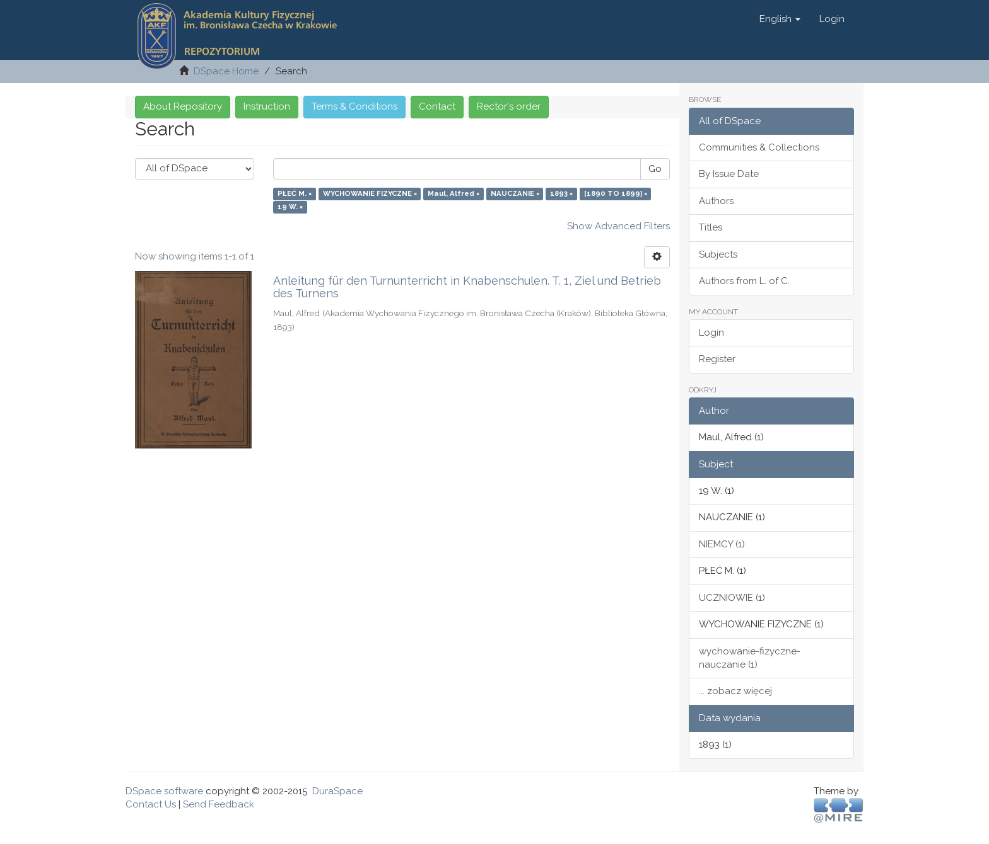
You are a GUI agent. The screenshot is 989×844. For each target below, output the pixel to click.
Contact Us (151, 804)
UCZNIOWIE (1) (732, 597)
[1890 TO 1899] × (615, 193)
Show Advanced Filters (618, 226)
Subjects (718, 254)
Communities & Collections (759, 147)
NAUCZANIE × (515, 193)
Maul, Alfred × (453, 193)
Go (655, 168)
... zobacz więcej (735, 691)
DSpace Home (226, 71)
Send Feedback (218, 804)
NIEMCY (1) (722, 544)
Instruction (266, 106)
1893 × (561, 193)
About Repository (182, 106)
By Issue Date (729, 174)
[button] (780, 19)
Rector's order (509, 106)
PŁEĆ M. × (295, 193)
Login (711, 332)
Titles (710, 227)
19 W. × (290, 207)
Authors (716, 201)
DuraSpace (337, 791)
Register (717, 359)
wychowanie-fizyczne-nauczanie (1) (749, 658)
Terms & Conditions (354, 106)
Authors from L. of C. (744, 281)
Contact (437, 106)
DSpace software (164, 791)
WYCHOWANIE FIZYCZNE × (370, 193)
